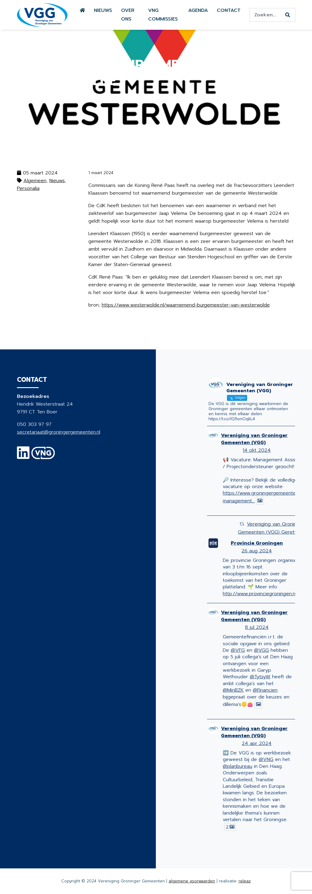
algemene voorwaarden (192, 881)
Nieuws (103, 10)
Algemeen (34, 180)
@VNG (266, 759)
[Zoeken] (287, 15)
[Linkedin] (23, 456)
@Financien (265, 690)
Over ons (127, 15)
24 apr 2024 (257, 743)
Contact (229, 10)
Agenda (198, 10)
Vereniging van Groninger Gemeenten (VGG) (254, 439)
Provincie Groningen (257, 543)
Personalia (28, 188)
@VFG (238, 650)
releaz (245, 881)
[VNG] (43, 456)
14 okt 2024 (257, 450)
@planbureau (237, 766)
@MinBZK (233, 690)
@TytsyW (260, 676)
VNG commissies (163, 15)
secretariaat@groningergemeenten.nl (58, 432)
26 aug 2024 (257, 550)
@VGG (261, 650)
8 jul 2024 (257, 627)
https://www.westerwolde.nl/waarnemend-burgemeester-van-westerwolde (186, 305)
